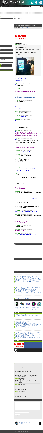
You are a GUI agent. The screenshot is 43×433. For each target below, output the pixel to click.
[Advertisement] (20, 251)
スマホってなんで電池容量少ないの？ (20, 322)
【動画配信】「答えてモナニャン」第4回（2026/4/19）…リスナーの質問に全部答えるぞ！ (12, 7)
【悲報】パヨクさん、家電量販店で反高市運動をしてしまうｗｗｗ (24, 335)
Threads (11, 6)
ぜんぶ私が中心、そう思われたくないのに (20, 314)
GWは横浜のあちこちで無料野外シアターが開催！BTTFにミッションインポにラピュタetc (28, 281)
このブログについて (18, 6)
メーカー (21, 27)
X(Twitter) (2, 6)
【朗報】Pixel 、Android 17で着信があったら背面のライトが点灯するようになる (26, 325)
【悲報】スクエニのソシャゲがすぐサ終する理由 (22, 298)
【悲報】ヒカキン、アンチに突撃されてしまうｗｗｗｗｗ (23, 326)
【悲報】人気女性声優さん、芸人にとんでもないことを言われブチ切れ (25, 290)
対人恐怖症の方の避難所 (19, 17)
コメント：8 (26, 27)
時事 (22, 27)
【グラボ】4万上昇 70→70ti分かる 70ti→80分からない (23, 316)
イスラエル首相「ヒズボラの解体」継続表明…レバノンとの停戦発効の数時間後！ (26, 315)
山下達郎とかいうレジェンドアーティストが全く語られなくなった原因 (25, 280)
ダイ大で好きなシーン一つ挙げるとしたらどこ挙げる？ (23, 277)
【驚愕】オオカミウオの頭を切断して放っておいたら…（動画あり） (25, 333)
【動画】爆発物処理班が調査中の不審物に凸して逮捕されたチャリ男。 (25, 323)
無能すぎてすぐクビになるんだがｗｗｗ (20, 336)
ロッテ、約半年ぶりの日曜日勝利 (20, 288)
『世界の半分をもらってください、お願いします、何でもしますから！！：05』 (26, 321)
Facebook (7, 6)
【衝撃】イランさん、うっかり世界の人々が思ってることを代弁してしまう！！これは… (27, 278)
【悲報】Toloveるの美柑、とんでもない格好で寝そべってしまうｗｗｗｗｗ (10, 17)
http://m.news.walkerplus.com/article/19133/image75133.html (25, 97)
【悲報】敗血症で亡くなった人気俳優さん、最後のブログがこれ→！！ (25, 327)
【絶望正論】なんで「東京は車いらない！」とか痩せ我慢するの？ (24, 338)
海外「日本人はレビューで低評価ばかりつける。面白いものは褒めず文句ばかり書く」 (27, 276)
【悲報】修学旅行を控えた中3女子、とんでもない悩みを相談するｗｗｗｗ (25, 291)
